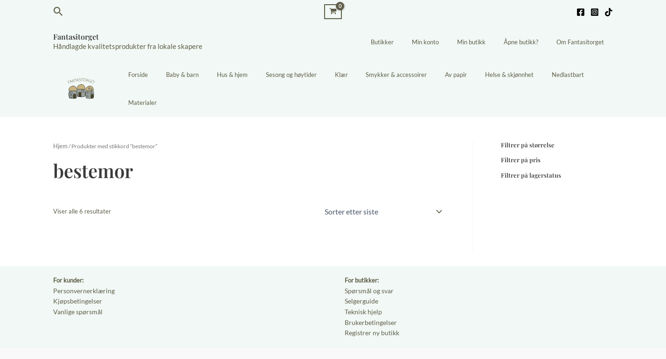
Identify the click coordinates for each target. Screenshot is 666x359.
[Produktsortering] (382, 182)
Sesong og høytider (303, 74)
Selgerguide (360, 272)
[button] (58, 12)
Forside (168, 74)
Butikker (409, 42)
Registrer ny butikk (370, 302)
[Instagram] (594, 12)
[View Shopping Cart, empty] (333, 11)
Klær (347, 74)
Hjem (59, 118)
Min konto (446, 42)
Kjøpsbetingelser (75, 272)
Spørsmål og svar (367, 262)
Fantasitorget (76, 36)
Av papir (450, 74)
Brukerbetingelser (369, 292)
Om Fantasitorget (583, 42)
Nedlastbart (550, 74)
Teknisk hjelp (362, 282)
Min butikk (486, 42)
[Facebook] (580, 12)
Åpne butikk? (530, 42)
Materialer (592, 74)
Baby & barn (206, 74)
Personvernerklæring (81, 262)
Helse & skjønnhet (497, 74)
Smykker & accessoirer (396, 74)
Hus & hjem (250, 74)
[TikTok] (608, 12)
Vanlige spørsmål (75, 282)
